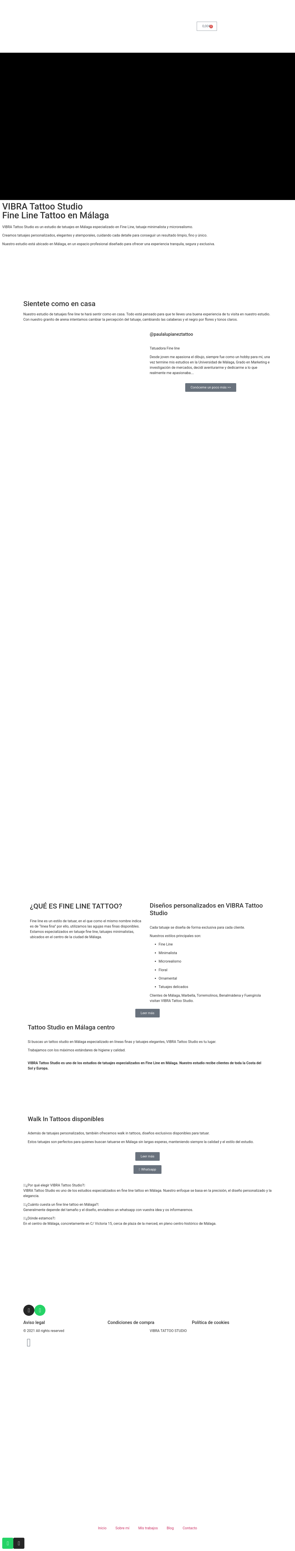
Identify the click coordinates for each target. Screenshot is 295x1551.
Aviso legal (34, 1322)
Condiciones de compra (131, 1322)
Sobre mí (122, 1528)
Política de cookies (210, 1322)
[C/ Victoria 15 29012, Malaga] (147, 1095)
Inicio (102, 1528)
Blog (170, 1528)
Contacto (190, 1528)
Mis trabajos (148, 1528)
